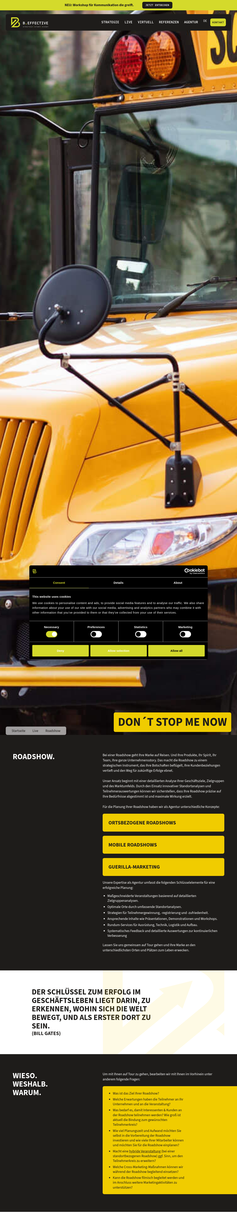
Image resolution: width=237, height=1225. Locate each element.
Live (128, 22)
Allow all (176, 650)
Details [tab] (118, 582)
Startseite (18, 730)
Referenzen (169, 22)
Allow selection (118, 650)
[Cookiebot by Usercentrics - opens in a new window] (187, 571)
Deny (60, 650)
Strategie (110, 22)
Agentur (191, 22)
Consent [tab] (59, 582)
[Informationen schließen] (223, 5)
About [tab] (178, 582)
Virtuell (146, 22)
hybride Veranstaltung (145, 1151)
